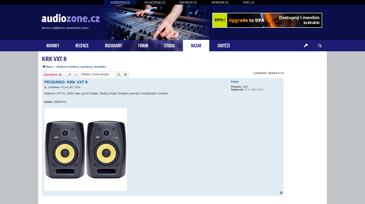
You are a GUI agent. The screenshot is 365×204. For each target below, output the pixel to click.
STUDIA (169, 45)
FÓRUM (143, 45)
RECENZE (82, 45)
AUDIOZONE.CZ (120, 2)
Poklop (235, 81)
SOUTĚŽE (223, 45)
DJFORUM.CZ (188, 2)
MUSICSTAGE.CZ (155, 2)
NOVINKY (52, 45)
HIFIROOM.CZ (220, 2)
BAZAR (196, 45)
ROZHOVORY (113, 45)
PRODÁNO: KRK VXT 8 (66, 82)
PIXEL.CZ (248, 2)
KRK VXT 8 (54, 58)
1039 (245, 87)
